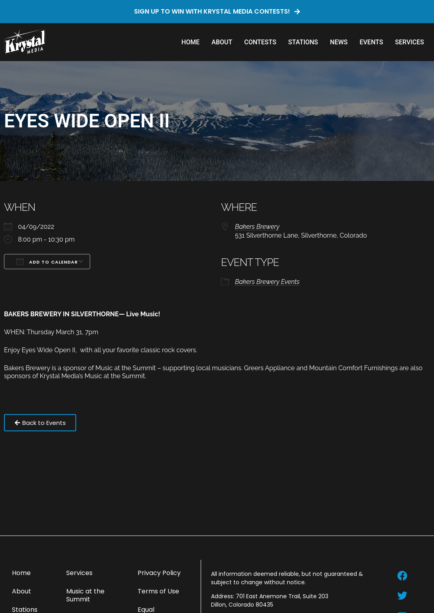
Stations (303, 42)
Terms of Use (158, 591)
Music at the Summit (85, 595)
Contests (260, 42)
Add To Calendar (47, 261)
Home (190, 42)
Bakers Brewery (257, 226)
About (221, 42)
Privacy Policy (159, 572)
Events (371, 42)
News (338, 42)
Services (409, 42)
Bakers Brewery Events (267, 282)
